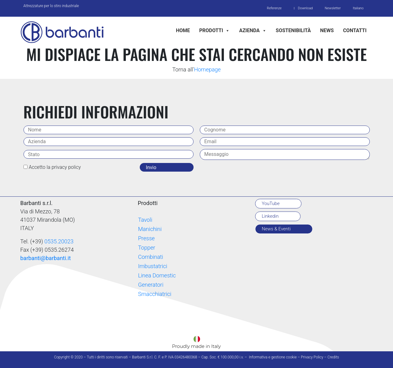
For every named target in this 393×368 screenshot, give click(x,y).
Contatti (354, 30)
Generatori (150, 285)
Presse (146, 238)
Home (183, 30)
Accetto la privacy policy (55, 167)
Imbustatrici (152, 266)
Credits (333, 357)
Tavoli (145, 220)
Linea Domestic (157, 275)
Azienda (252, 30)
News (327, 30)
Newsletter (332, 8)
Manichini (149, 229)
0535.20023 (59, 241)
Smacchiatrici (154, 294)
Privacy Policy (312, 357)
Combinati (150, 257)
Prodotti (214, 30)
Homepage (207, 69)
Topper (146, 248)
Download (304, 8)
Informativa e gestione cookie (273, 357)
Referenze (272, 8)
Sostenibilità (293, 30)
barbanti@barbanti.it (45, 258)
